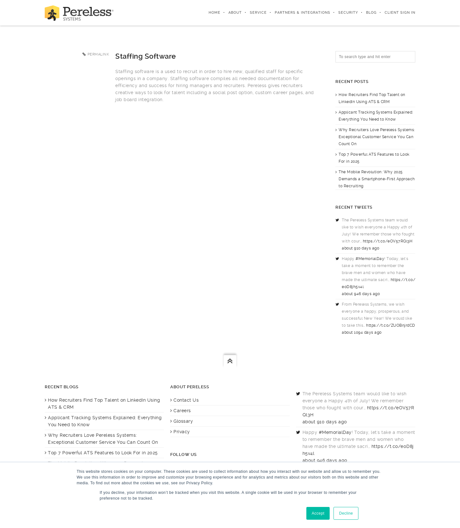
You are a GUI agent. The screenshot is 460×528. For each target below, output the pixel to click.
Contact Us (186, 400)
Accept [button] (318, 513)
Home (214, 13)
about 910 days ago (360, 248)
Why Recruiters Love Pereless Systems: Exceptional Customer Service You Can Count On (377, 137)
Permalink (98, 54)
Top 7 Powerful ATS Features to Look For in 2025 (103, 452)
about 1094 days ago (362, 332)
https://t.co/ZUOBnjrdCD (390, 325)
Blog (371, 13)
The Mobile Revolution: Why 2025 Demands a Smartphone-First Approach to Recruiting (377, 179)
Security (348, 13)
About (235, 13)
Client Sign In (400, 13)
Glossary (183, 421)
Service (258, 13)
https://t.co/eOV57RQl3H (388, 241)
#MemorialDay (370, 259)
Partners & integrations (302, 13)
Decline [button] (346, 513)
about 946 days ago (361, 294)
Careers (182, 410)
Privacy (181, 431)
